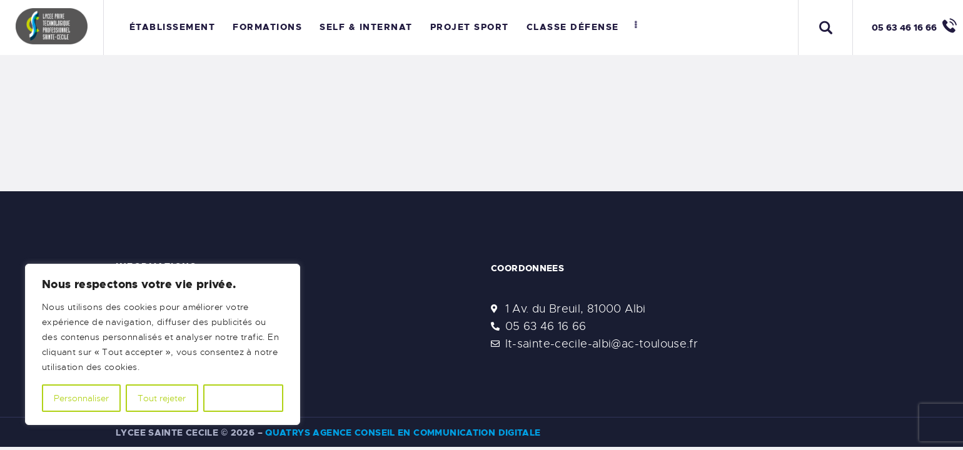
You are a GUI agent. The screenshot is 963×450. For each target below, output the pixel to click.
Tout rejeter (162, 398)
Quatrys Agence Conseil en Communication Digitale (402, 432)
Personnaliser (81, 398)
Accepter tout (243, 398)
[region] (162, 344)
